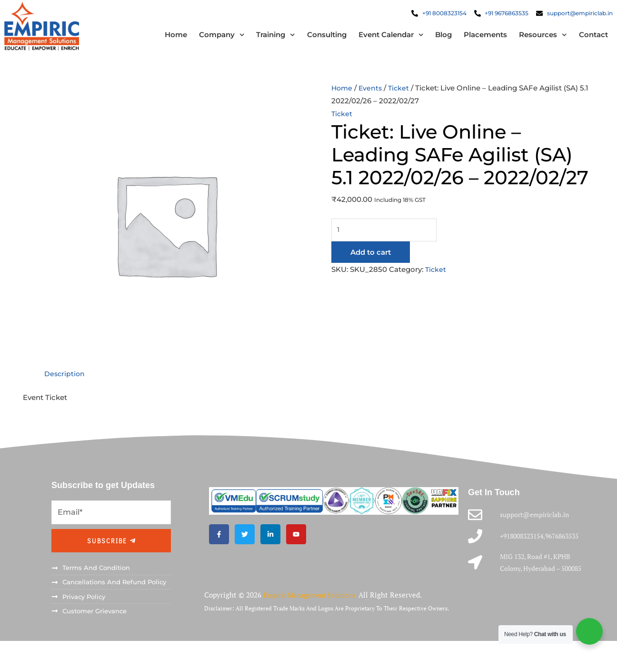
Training (265, 39)
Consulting (317, 39)
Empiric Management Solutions (315, 615)
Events (372, 95)
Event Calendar (381, 39)
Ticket (401, 95)
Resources (533, 39)
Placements (475, 39)
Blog (433, 39)
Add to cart (370, 261)
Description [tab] (65, 381)
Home (166, 39)
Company (212, 39)
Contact (583, 39)
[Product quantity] (386, 239)
